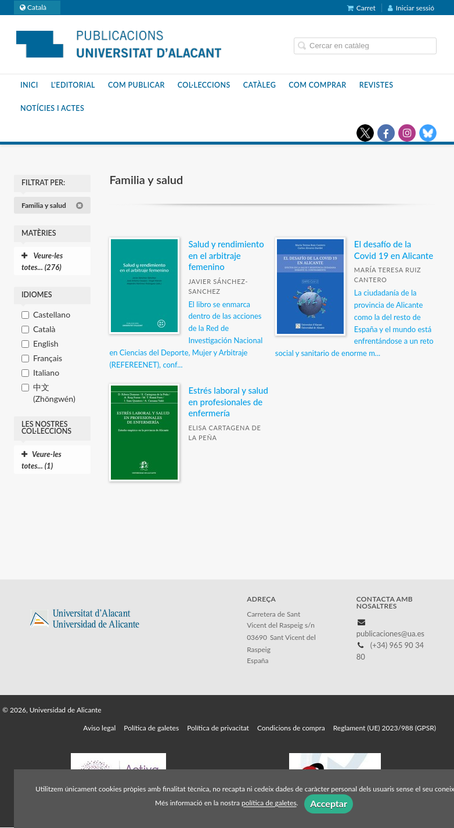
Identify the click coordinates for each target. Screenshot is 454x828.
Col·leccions (204, 85)
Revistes (376, 85)
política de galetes (269, 803)
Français (47, 358)
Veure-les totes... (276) (42, 261)
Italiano (46, 372)
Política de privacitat (218, 727)
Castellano (51, 314)
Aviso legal (99, 727)
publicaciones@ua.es (390, 633)
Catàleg (259, 85)
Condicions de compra (291, 727)
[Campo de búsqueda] (365, 46)
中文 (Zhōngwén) (54, 393)
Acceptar (328, 803)
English (46, 343)
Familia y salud (52, 205)
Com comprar (317, 85)
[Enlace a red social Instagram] (407, 133)
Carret (361, 7)
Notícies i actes (52, 108)
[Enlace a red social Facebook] (386, 133)
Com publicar (136, 85)
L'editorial (73, 85)
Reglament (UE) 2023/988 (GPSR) (384, 727)
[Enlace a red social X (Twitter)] (365, 133)
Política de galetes (151, 727)
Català (44, 329)
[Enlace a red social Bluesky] (428, 133)
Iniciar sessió (411, 7)
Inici (29, 85)
